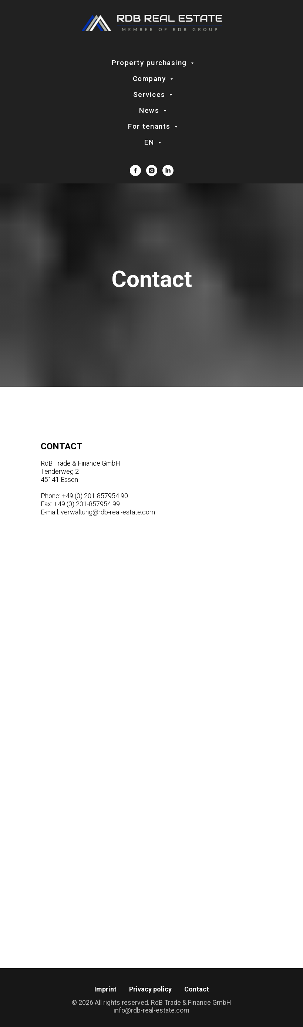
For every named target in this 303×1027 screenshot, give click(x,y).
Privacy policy (150, 989)
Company (150, 78)
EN (150, 142)
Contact (196, 989)
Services (150, 94)
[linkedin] (168, 170)
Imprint (105, 989)
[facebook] (135, 170)
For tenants (150, 126)
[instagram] (151, 170)
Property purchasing (150, 62)
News (150, 110)
